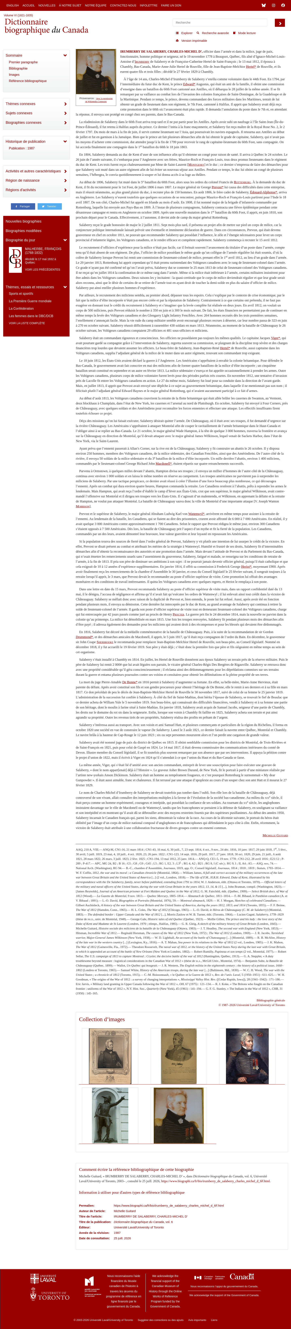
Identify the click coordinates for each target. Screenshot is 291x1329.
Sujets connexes (19, 113)
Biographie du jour (20, 240)
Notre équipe (95, 5)
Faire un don (171, 5)
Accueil (28, 5)
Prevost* (218, 187)
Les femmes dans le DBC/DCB (31, 316)
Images (14, 74)
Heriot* (246, 567)
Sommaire (14, 55)
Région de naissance (23, 180)
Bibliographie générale (271, 1000)
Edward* (189, 84)
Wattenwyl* (196, 514)
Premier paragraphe (23, 62)
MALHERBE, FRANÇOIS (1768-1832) (43, 250)
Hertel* (251, 67)
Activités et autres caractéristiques (33, 171)
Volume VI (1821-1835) (18, 15)
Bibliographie (18, 68)
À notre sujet (70, 5)
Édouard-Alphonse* (263, 192)
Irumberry (142, 62)
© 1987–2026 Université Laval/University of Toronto (252, 1005)
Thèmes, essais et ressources (30, 287)
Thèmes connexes (20, 104)
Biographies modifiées (23, 231)
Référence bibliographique (28, 81)
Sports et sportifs (21, 293)
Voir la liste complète (27, 323)
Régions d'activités (21, 190)
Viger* (275, 338)
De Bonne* (129, 682)
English (12, 5)
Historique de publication (25, 142)
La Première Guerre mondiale (30, 301)
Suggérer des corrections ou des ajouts (160, 1320)
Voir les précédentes (42, 269)
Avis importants (197, 1320)
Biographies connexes (23, 123)
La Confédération (21, 308)
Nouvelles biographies (23, 221)
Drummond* (84, 637)
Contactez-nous (123, 5)
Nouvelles (46, 5)
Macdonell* (164, 464)
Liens (214, 1320)
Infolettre (148, 5)
